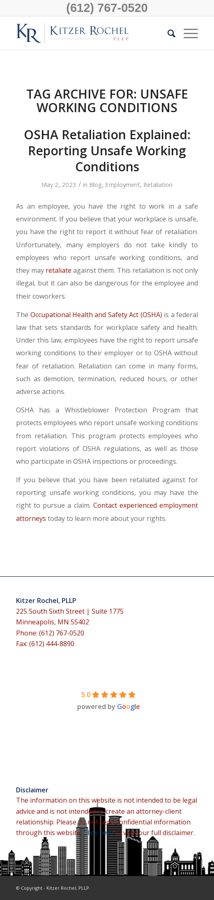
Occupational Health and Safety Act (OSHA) (96, 314)
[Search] (167, 33)
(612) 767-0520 (106, 7)
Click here (99, 832)
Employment (122, 184)
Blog (95, 184)
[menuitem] (167, 33)
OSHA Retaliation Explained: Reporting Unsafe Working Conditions (107, 150)
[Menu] (186, 33)
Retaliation (158, 184)
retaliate (58, 270)
